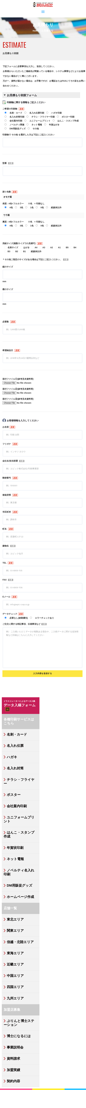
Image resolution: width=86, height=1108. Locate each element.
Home (36, 31)
